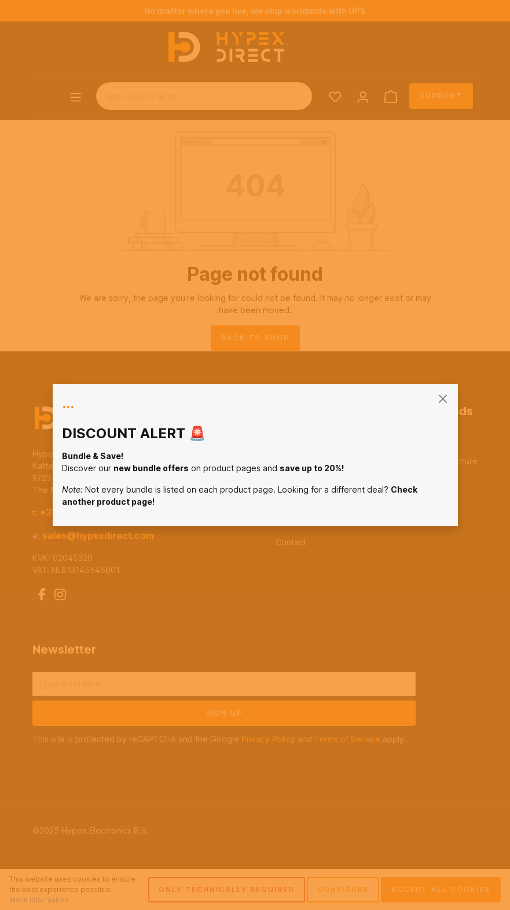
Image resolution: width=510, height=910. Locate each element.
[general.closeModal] (443, 398)
